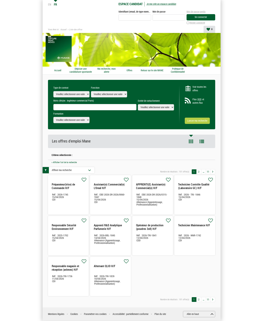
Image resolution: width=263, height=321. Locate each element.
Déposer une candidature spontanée (80, 71)
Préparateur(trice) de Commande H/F (63, 186)
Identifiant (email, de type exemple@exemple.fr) (135, 11)
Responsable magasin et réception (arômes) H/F (65, 268)
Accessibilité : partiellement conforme (130, 314)
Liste (201, 141)
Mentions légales (56, 314)
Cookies (74, 314)
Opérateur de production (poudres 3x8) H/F (149, 227)
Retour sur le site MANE (152, 70)
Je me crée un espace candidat (161, 4)
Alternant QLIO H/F (104, 266)
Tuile (191, 141)
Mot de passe (159, 11)
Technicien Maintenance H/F (194, 225)
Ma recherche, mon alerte (106, 71)
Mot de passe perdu (196, 11)
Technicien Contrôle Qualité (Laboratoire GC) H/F (193, 186)
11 (208, 171)
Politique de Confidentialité (178, 71)
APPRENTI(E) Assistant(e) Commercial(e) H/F (150, 186)
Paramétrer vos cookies (95, 314)
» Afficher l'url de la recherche (64, 162)
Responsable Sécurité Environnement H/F (64, 227)
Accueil (63, 29)
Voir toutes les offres (199, 89)
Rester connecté (197, 23)
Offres (129, 70)
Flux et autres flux (198, 101)
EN (49, 4)
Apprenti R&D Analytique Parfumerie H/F (108, 227)
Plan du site (160, 314)
